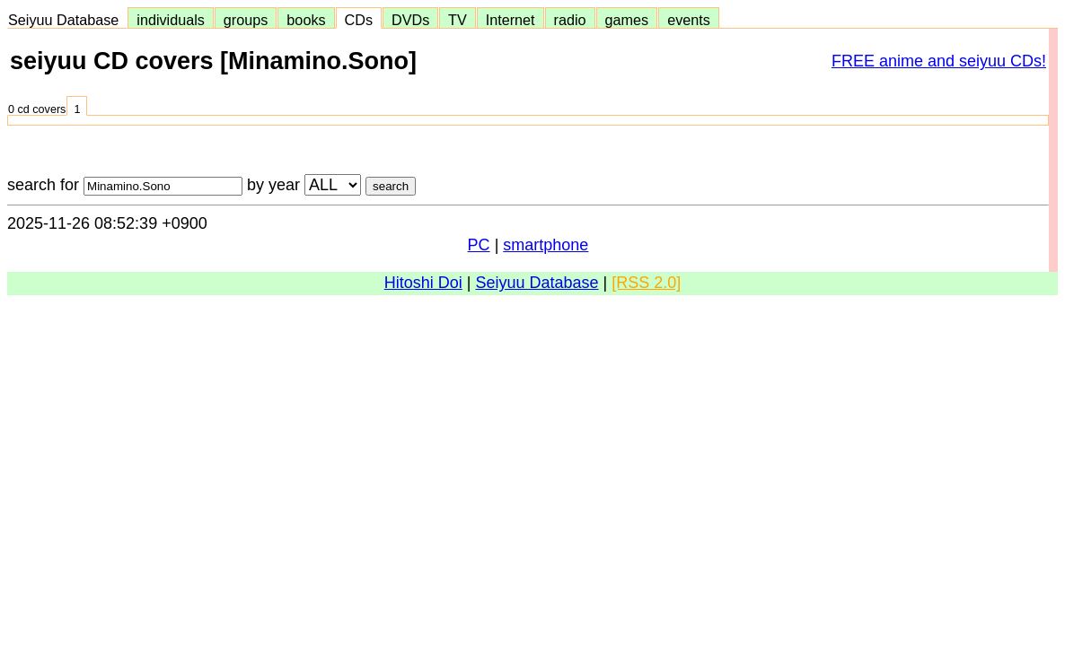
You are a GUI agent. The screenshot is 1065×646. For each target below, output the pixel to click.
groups (246, 20)
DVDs (410, 20)
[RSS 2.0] (646, 283)
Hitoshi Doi (423, 283)
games (627, 20)
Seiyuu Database (67, 20)
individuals (170, 20)
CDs (359, 20)
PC (479, 245)
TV (457, 20)
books (305, 20)
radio (570, 20)
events (688, 20)
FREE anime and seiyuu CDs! (939, 61)
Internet (510, 20)
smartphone (545, 245)
